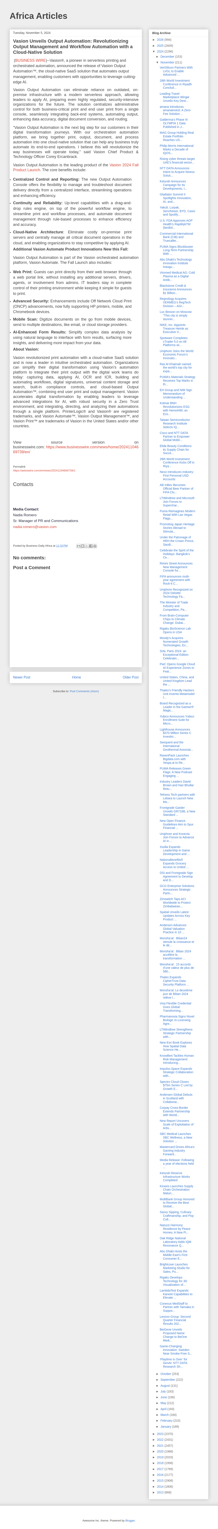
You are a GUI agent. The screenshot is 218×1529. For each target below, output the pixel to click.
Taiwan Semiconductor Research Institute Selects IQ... (175, 423)
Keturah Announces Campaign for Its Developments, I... (173, 185)
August (165, 1385)
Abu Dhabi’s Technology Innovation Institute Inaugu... (176, 263)
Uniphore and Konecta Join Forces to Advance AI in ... (177, 837)
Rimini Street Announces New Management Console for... (176, 567)
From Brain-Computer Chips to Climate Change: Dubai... (174, 619)
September (168, 1379)
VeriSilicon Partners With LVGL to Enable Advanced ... (176, 71)
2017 (160, 1469)
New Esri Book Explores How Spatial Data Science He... (176, 1046)
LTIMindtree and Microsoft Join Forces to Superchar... (177, 501)
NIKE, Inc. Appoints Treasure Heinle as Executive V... (174, 328)
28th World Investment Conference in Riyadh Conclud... (176, 84)
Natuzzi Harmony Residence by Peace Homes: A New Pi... (175, 1228)
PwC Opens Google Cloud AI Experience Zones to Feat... (177, 667)
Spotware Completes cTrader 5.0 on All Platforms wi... (174, 341)
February (166, 1420)
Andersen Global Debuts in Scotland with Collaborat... (176, 1098)
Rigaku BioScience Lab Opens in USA (175, 630)
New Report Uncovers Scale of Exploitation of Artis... (176, 1124)
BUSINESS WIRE (30, 60)
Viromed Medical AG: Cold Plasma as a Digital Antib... (177, 276)
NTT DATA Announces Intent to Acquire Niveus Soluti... (177, 172)
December (167, 56)
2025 (160, 45)
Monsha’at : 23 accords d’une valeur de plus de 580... (177, 968)
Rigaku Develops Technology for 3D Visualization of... (173, 1281)
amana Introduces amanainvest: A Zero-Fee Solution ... (175, 110)
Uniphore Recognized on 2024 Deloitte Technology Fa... (176, 593)
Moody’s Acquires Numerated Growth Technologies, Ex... (174, 641)
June (164, 1397)
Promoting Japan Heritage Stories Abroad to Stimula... (177, 527)
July (163, 1391)
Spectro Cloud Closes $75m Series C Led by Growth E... (176, 1085)
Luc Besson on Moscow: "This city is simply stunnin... (176, 315)
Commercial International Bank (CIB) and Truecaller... (176, 237)
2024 (160, 51)
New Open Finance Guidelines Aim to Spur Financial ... (176, 824)
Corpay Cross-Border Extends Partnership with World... (175, 1111)
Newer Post (21, 677)
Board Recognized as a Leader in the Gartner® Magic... (177, 707)
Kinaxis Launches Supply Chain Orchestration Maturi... (176, 1189)
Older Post (131, 677)
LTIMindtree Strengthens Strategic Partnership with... (176, 1033)
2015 (160, 1480)
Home (76, 677)
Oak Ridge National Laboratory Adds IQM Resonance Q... (175, 1241)
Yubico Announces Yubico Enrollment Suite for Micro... (177, 720)
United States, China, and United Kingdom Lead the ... (177, 680)
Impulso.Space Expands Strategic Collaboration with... (176, 1072)
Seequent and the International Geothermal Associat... (176, 746)
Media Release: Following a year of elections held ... (177, 1163)
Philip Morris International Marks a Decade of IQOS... (177, 149)
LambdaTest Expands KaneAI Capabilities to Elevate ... (176, 1294)
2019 (160, 1457)
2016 (160, 1474)
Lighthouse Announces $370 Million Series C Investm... (175, 733)
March (165, 1414)
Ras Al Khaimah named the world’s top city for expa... (176, 367)
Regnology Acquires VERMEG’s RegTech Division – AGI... (175, 302)
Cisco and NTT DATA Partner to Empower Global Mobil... (175, 436)
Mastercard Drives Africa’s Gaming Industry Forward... (177, 1150)
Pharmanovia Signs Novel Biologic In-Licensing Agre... (177, 1020)
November (167, 62)
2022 (160, 1439)
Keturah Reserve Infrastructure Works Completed (175, 1176)
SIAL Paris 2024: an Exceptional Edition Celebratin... (174, 654)
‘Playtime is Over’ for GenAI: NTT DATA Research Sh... (173, 1363)
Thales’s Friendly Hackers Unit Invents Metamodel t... (177, 694)
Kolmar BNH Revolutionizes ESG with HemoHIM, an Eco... (175, 408)
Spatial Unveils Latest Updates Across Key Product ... (175, 915)
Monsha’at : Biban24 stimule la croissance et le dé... (177, 941)
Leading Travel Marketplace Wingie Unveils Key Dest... (174, 97)
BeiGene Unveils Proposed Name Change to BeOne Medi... (173, 1335)
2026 (160, 39)
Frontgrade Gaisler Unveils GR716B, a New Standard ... (177, 811)
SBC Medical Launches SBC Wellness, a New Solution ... (176, 1137)
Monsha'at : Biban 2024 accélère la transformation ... (175, 955)
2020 (160, 1451)
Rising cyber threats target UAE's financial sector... (177, 160)
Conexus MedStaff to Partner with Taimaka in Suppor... (177, 1307)
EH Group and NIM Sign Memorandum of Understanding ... (176, 393)
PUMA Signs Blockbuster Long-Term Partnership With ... (176, 250)
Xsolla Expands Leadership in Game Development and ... (175, 850)
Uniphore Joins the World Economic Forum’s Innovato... (176, 354)
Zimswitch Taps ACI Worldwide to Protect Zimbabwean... (175, 902)
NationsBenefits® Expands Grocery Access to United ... (174, 863)
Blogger (130, 1520)
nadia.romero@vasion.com (35, 527)
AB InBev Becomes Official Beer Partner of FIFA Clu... (176, 488)
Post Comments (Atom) (84, 691)
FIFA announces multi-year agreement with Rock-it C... (175, 580)
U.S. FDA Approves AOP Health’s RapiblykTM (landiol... (176, 224)
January (166, 1426)
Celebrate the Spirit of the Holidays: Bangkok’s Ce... (177, 554)
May (163, 1403)
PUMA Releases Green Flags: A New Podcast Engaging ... (176, 772)
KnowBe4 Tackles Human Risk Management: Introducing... (177, 1059)
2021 (160, 1445)
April (163, 1409)
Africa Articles (38, 16)
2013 (160, 1492)
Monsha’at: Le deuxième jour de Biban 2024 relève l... (176, 994)
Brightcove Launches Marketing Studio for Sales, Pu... (175, 1268)
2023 (160, 1434)
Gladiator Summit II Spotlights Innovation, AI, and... (176, 198)
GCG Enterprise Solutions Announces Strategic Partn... (177, 889)
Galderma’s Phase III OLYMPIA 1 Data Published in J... (174, 123)
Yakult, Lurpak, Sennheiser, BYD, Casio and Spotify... (177, 211)
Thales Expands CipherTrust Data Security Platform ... (174, 980)
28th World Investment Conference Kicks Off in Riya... (177, 462)
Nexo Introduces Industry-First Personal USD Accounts (177, 475)
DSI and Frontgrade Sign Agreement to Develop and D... (176, 876)
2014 (160, 1486)
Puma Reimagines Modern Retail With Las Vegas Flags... (177, 514)
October (166, 1374)
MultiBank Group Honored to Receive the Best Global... (177, 1202)
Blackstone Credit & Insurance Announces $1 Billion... (176, 289)
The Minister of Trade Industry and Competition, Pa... (174, 606)
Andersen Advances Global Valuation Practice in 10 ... (173, 928)
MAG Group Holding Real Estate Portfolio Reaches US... (177, 136)
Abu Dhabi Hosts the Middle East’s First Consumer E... (173, 1255)
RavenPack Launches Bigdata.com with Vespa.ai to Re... (174, 759)
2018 (160, 1463)
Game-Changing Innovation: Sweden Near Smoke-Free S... (176, 1349)
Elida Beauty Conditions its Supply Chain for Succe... (176, 449)
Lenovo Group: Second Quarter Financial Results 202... (175, 1320)
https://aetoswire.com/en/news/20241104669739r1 (44, 470)
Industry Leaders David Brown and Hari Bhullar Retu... (177, 785)
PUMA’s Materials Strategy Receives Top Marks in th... (177, 380)
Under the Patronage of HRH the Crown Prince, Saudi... (177, 541)
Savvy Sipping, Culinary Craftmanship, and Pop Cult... (177, 1215)
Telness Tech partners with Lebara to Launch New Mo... (177, 798)
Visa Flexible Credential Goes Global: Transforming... (175, 1007)
